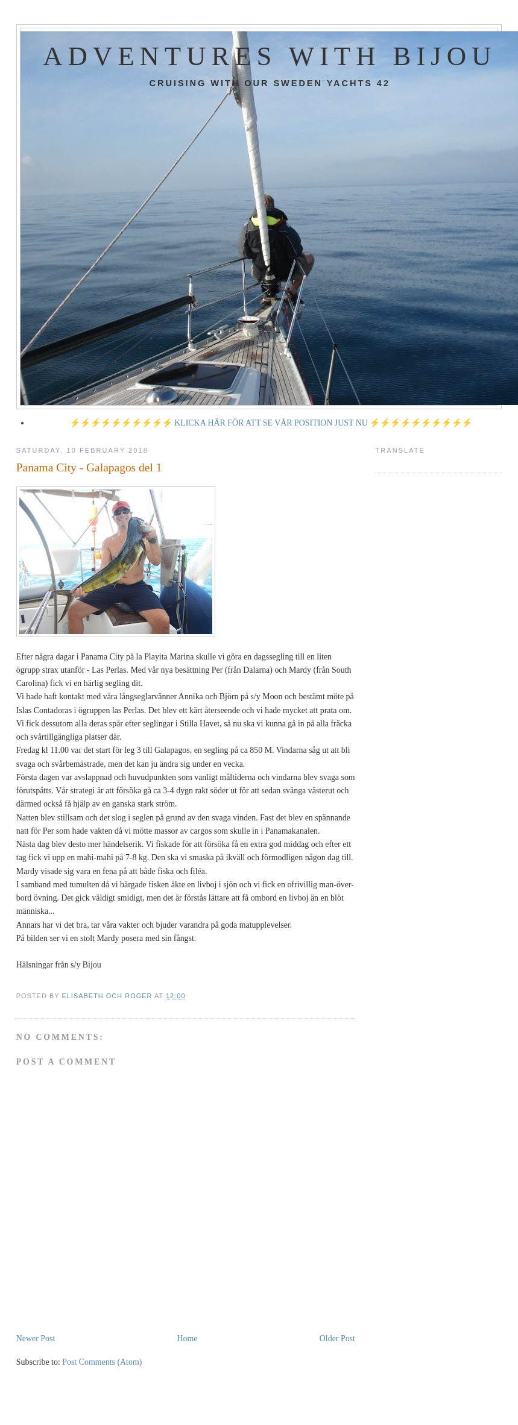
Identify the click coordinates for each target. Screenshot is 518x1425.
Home (187, 1338)
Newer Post (35, 1338)
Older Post (337, 1338)
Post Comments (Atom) (102, 1362)
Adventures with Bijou (269, 56)
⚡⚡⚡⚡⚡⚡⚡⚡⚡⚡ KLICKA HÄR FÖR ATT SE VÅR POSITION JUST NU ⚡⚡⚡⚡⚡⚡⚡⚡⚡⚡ (271, 422)
